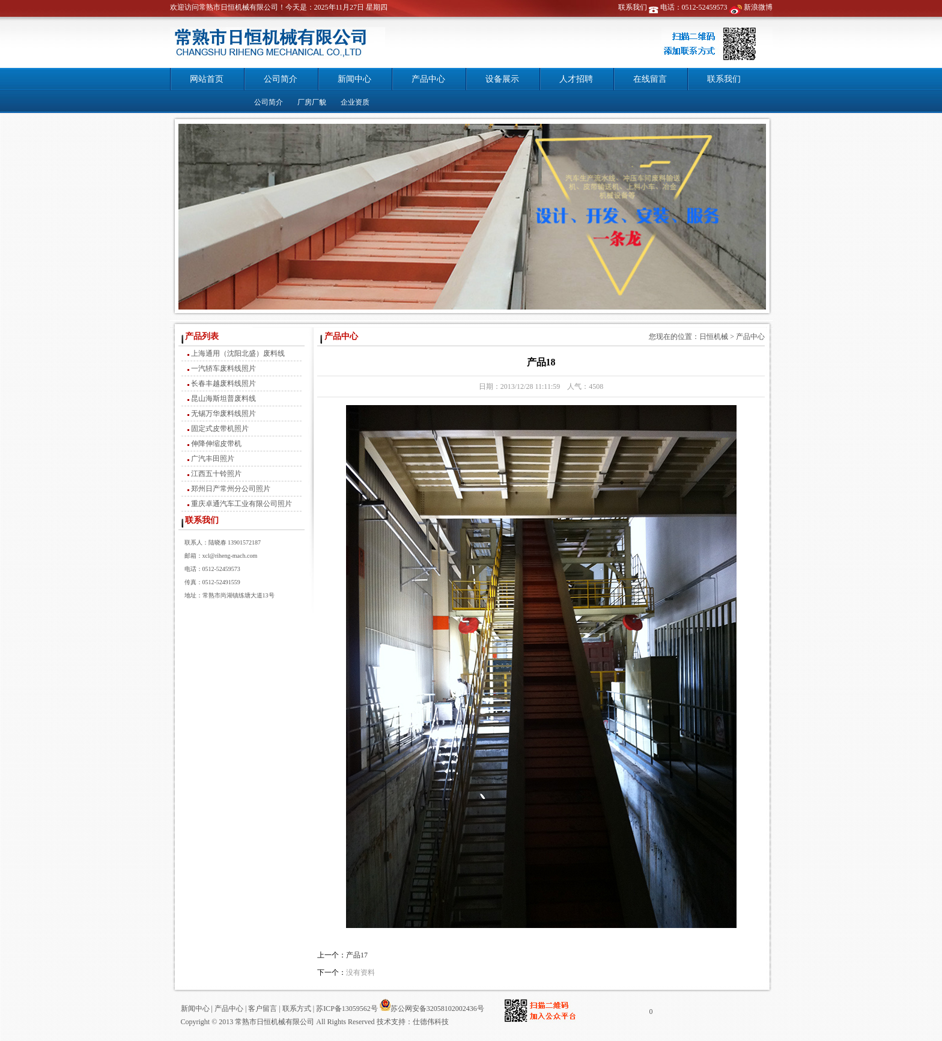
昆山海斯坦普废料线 (223, 398)
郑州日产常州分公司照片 (230, 488)
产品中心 (428, 79)
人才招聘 (576, 79)
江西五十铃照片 (216, 473)
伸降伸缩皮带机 (216, 443)
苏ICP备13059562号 (346, 1008)
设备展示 (502, 79)
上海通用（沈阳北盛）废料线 (238, 353)
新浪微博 (758, 7)
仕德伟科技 (431, 1022)
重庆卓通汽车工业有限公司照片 (241, 503)
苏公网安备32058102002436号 (432, 1008)
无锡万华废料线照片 (223, 413)
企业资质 (355, 102)
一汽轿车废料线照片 (223, 368)
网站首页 (206, 79)
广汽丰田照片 (212, 458)
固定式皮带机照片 (220, 428)
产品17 (357, 955)
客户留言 (262, 1008)
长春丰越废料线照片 (223, 383)
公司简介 (280, 79)
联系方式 (296, 1008)
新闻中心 (354, 79)
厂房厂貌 (311, 102)
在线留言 (650, 79)
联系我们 (632, 7)
